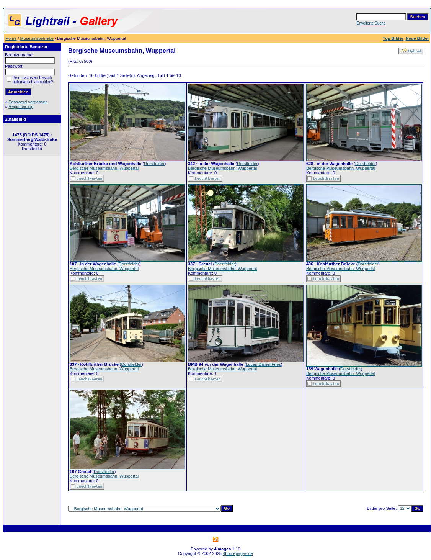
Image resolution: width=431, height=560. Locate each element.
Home (10, 38)
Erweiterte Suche (370, 23)
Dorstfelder (154, 163)
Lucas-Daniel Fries (263, 364)
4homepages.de (238, 553)
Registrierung (20, 106)
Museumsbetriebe (37, 38)
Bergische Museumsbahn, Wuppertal (104, 168)
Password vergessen (27, 102)
